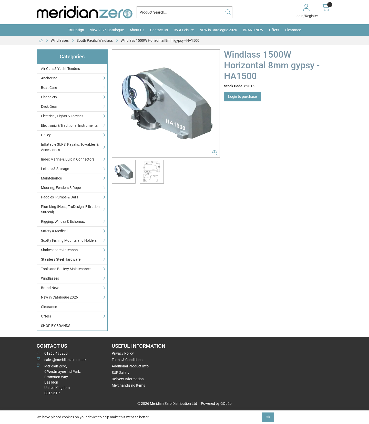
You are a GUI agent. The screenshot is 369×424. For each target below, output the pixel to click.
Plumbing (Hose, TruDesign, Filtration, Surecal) (70, 209)
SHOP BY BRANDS (55, 326)
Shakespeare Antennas (59, 250)
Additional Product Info (130, 366)
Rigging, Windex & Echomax (63, 221)
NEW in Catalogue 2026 (218, 30)
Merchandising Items (128, 385)
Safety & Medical (54, 231)
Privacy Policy (123, 353)
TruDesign (76, 30)
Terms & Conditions (127, 360)
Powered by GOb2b (216, 403)
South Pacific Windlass (95, 40)
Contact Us (159, 30)
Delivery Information (128, 379)
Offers (274, 30)
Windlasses (60, 40)
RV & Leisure (184, 30)
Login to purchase (242, 96)
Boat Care (49, 88)
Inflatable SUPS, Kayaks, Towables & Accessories (70, 147)
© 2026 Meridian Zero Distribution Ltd (167, 403)
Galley (46, 135)
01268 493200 (52, 353)
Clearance (293, 30)
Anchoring (49, 78)
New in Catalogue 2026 (59, 297)
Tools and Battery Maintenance (65, 269)
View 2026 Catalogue (107, 30)
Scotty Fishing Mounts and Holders (69, 240)
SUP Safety (120, 372)
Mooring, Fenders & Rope (61, 188)
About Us (137, 30)
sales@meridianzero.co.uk (61, 359)
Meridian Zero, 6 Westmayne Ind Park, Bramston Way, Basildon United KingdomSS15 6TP (59, 379)
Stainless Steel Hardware (60, 259)
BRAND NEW (253, 30)
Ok (268, 417)
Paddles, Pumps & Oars (59, 197)
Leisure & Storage (55, 169)
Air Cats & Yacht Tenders (60, 69)
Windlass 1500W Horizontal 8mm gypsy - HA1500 (160, 40)
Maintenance (51, 178)
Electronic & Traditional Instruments (69, 125)
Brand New (50, 288)
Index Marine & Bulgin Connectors (68, 159)
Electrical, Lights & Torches (62, 116)
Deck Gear (49, 106)
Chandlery (49, 97)
